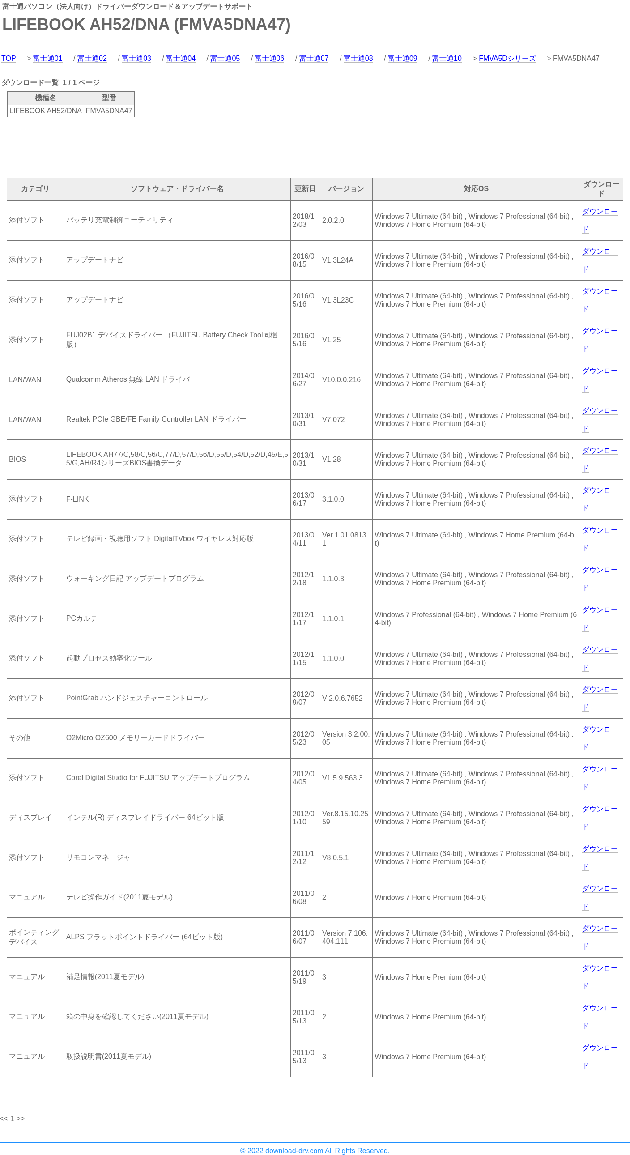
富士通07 (314, 58)
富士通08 (358, 58)
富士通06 (270, 58)
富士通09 (402, 58)
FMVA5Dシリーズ (507, 58)
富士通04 (181, 58)
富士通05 (225, 58)
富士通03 (136, 58)
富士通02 (92, 58)
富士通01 (48, 58)
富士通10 (447, 58)
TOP (8, 58)
